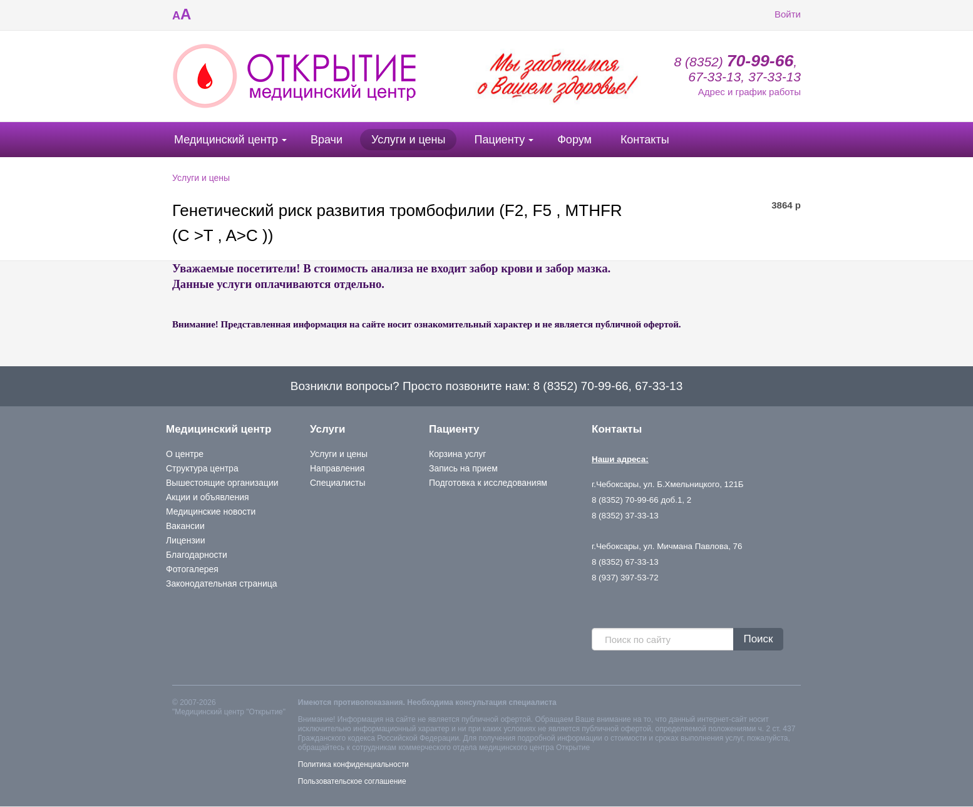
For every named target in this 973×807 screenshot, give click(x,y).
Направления (337, 468)
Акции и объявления (207, 497)
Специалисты (338, 483)
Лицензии (185, 540)
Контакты (644, 139)
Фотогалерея (192, 569)
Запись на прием (463, 468)
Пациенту (499, 139)
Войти (778, 14)
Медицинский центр (226, 139)
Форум (574, 139)
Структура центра (202, 468)
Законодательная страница (221, 583)
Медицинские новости (210, 511)
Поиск (758, 639)
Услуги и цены (408, 139)
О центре (184, 454)
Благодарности (196, 555)
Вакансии (185, 526)
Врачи (326, 139)
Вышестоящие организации (222, 483)
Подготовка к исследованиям (488, 483)
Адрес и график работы (749, 91)
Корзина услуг (457, 454)
